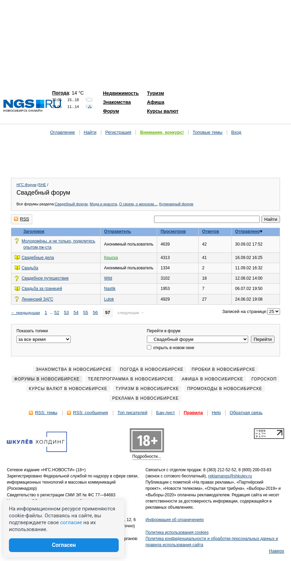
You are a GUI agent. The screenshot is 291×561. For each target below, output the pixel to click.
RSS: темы (46, 412)
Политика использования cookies (177, 532)
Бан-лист (165, 412)
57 (107, 312)
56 (95, 312)
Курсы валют (162, 111)
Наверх (276, 550)
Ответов (210, 231)
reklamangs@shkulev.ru (230, 476)
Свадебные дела (38, 257)
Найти (90, 132)
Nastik (109, 288)
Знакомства (117, 102)
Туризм (155, 93)
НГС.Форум (26, 185)
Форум (111, 111)
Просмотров (173, 231)
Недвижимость (121, 93)
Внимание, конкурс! (162, 132)
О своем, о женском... (138, 204)
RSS (21, 219)
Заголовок (33, 231)
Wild (108, 278)
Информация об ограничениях (175, 519)
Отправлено (247, 231)
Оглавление (62, 132)
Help (216, 412)
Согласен (64, 545)
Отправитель (117, 231)
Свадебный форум (71, 204)
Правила (193, 412)
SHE (42, 185)
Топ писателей (132, 412)
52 (56, 312)
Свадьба (30, 268)
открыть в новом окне (170, 347)
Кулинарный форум (176, 204)
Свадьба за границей (42, 288)
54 (75, 312)
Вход (236, 132)
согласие (71, 522)
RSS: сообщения (90, 412)
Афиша (155, 102)
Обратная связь (246, 412)
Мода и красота (103, 204)
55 (85, 312)
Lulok (109, 299)
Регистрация (118, 132)
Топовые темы (207, 132)
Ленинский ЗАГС (37, 299)
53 (66, 312)
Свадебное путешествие (45, 278)
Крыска (111, 257)
